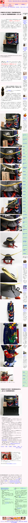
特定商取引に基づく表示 (25, 241)
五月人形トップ (25, 135)
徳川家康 (24, 184)
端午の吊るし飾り (25, 163)
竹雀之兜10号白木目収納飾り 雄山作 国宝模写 (25, 77)
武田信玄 (24, 194)
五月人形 (2, 446)
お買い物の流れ (25, 245)
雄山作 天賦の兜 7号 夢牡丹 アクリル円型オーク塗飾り (25, 265)
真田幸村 (24, 204)
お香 (23, 385)
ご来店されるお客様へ (25, 250)
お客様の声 (24, 253)
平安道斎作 (24, 174)
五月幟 (24, 378)
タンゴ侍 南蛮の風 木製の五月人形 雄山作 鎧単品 (25, 48)
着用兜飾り (23, 4)
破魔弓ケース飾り (25, 222)
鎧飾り (4, 4)
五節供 (20, 478)
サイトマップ (3, 521)
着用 (7, 61)
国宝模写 (24, 171)
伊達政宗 (9, 90)
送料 (20, 496)
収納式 (19, 446)
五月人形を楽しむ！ (25, 139)
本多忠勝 (24, 197)
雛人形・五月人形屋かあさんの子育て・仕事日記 (14, 521)
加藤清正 (24, 207)
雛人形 (16, 483)
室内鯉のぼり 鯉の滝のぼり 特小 (15, 443)
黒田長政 (24, 201)
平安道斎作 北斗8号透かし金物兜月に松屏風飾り (25, 21)
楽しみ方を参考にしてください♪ (11, 463)
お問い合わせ (25, 237)
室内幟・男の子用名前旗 (25, 167)
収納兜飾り (16, 4)
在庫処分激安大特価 (25, 218)
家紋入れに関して (25, 234)
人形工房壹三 (25, 214)
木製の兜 (24, 159)
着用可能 (14, 446)
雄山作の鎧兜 (25, 143)
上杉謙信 (24, 191)
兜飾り (10, 4)
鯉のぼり (24, 375)
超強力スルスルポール (25, 354)
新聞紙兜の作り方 (25, 230)
